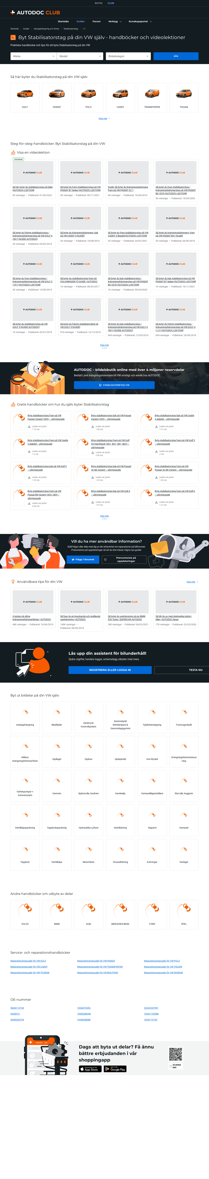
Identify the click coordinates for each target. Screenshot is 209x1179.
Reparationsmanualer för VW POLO (162, 960)
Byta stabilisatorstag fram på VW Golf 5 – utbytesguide (175, 442)
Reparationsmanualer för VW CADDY (29, 966)
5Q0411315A (17, 1007)
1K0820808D (84, 1019)
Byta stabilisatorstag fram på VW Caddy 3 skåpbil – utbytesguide (48, 442)
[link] (63, 21)
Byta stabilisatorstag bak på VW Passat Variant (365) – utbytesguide (111, 417)
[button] (115, 21)
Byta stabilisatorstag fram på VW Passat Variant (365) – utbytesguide (46, 417)
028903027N (17, 1019)
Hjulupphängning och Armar (46, 28)
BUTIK (98, 3)
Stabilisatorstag (71, 28)
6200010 (15, 1013)
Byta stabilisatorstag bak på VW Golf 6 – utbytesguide (110, 493)
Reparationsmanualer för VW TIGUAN (163, 966)
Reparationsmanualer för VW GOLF (28, 960)
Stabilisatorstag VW (97, 385)
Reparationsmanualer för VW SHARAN (163, 972)
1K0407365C (84, 1007)
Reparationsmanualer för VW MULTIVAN (97, 972)
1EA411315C (150, 1019)
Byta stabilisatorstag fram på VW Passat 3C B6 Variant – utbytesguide (173, 468)
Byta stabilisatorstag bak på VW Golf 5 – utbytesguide (47, 468)
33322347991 (151, 1007)
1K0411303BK (151, 1013)
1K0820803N (84, 1013)
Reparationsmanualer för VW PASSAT (96, 960)
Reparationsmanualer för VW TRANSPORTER (100, 966)
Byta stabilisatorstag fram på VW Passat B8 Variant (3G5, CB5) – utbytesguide (44, 495)
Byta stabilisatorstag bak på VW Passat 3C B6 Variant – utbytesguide (111, 468)
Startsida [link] (14, 28)
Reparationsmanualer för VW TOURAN (29, 972)
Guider (26, 28)
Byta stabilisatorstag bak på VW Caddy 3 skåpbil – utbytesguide (174, 417)
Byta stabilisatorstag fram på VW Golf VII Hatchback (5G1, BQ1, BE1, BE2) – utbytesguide (110, 444)
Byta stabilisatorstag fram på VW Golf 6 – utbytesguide (175, 493)
